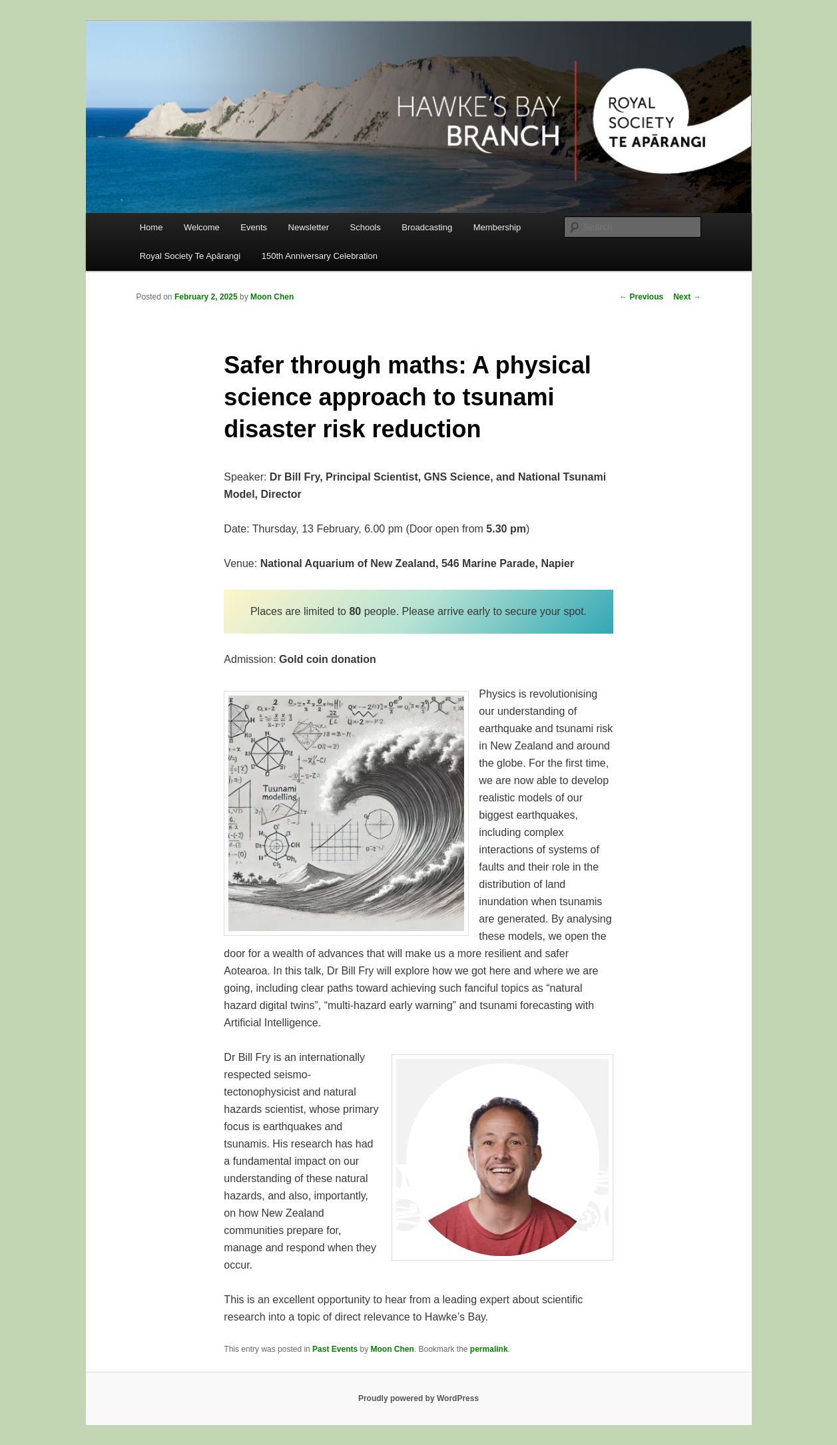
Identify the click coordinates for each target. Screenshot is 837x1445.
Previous (641, 297)
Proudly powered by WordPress (418, 1398)
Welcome (202, 227)
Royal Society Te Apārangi (190, 256)
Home (151, 227)
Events (253, 227)
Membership (497, 227)
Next (686, 297)
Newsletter (308, 227)
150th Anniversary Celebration (320, 256)
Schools (365, 227)
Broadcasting (427, 227)
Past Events (335, 1349)
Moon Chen (272, 297)
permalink (489, 1349)
